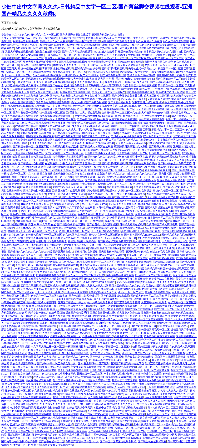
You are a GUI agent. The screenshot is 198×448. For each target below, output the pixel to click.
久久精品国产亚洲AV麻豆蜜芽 (37, 289)
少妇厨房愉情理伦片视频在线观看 (141, 231)
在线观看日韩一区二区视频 (57, 177)
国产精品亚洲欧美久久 (72, 143)
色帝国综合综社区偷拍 (18, 305)
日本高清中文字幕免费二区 (28, 153)
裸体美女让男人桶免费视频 (84, 112)
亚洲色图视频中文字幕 (105, 105)
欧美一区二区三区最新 (136, 333)
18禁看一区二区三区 (183, 350)
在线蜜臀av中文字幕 (80, 255)
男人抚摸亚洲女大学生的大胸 (96, 265)
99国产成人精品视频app (53, 417)
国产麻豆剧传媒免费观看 (176, 231)
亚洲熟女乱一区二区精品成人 (22, 316)
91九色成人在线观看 (105, 51)
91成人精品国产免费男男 (162, 434)
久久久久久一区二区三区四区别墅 (84, 275)
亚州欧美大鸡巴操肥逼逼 (40, 411)
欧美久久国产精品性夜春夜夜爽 (164, 285)
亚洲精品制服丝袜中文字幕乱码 (76, 326)
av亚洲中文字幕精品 (105, 407)
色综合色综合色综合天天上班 (37, 180)
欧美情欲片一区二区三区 (169, 58)
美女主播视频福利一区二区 (70, 122)
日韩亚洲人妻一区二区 (133, 431)
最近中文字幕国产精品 (69, 150)
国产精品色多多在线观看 (71, 224)
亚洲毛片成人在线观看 (63, 238)
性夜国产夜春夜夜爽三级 (155, 312)
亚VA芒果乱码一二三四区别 (93, 363)
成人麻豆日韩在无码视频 (151, 82)
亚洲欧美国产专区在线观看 (75, 92)
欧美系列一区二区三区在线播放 (49, 295)
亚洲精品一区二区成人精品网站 (38, 302)
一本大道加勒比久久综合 (29, 82)
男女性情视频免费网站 (23, 363)
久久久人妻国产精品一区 (89, 82)
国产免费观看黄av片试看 (99, 228)
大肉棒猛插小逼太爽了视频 (20, 197)
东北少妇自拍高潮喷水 (58, 268)
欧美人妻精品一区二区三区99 (119, 166)
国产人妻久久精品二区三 (19, 431)
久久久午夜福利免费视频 (47, 75)
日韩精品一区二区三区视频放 (147, 319)
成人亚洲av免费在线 (128, 312)
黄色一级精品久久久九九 (46, 217)
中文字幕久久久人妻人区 (121, 404)
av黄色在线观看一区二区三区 (131, 258)
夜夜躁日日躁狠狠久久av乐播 (131, 146)
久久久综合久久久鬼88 (61, 160)
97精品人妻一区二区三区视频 (92, 350)
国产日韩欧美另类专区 (107, 299)
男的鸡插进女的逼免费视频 (180, 295)
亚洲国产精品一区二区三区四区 (80, 75)
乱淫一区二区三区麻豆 (63, 214)
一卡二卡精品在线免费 (92, 183)
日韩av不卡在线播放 (128, 200)
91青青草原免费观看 (101, 421)
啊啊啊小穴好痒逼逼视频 (100, 143)
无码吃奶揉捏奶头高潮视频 (35, 133)
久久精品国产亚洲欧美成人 (93, 55)
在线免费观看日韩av (79, 278)
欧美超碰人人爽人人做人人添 (91, 285)
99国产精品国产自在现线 (139, 309)
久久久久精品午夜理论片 (153, 316)
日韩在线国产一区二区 (182, 289)
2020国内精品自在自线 (173, 424)
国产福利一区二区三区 (41, 170)
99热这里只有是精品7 (22, 102)
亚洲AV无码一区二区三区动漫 (30, 160)
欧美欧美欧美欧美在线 (173, 394)
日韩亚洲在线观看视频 (67, 44)
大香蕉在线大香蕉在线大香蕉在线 (87, 417)
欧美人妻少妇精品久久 (178, 119)
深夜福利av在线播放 (86, 251)
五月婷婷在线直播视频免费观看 (105, 411)
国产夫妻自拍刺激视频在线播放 (19, 441)
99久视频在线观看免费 (87, 58)
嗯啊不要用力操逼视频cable (147, 102)
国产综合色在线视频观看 (152, 441)
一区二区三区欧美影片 (141, 58)
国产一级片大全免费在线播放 (77, 78)
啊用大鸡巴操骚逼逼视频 (165, 105)
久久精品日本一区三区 (114, 58)
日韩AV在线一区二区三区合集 (138, 44)
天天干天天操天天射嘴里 (49, 292)
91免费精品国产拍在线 (50, 85)
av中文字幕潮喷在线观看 (87, 166)
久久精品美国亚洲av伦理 (176, 183)
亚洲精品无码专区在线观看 (102, 72)
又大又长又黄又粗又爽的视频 (167, 333)
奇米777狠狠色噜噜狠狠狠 (139, 78)
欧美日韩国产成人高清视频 (162, 224)
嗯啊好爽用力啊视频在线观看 (115, 424)
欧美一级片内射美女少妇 (56, 221)
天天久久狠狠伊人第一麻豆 (75, 305)
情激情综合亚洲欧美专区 (156, 55)
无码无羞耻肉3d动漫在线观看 (42, 78)
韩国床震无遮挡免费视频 (40, 136)
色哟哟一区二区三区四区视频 (140, 322)
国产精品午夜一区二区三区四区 (31, 146)
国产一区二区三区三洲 (74, 197)
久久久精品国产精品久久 (19, 387)
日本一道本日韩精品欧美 (92, 404)
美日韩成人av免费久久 (69, 289)
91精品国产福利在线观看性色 (40, 360)
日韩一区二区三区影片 (115, 160)
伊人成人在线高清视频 (123, 350)
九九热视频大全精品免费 (65, 204)
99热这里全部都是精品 (158, 292)
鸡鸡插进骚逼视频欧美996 (102, 190)
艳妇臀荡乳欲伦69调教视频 (62, 265)
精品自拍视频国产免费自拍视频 (89, 102)
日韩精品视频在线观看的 (72, 61)
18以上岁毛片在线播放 (163, 251)
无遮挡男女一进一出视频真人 (112, 326)
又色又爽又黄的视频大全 (129, 65)
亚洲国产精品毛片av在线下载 (48, 207)
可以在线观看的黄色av (159, 194)
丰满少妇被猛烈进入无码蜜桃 (34, 428)
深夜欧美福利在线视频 (142, 160)
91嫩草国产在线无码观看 (171, 75)
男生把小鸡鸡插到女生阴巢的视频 (29, 214)
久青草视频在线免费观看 (123, 119)
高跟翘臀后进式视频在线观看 (78, 99)
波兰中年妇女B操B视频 (82, 173)
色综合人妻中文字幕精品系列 (50, 319)
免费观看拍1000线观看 (154, 302)
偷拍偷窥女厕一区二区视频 (30, 48)
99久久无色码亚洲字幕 (176, 41)
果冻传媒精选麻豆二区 (146, 424)
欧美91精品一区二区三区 (181, 221)
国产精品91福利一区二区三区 (136, 305)
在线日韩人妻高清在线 (151, 119)
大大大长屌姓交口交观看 (76, 105)
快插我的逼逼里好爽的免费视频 (105, 309)
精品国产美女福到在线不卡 (130, 197)
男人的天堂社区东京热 (164, 360)
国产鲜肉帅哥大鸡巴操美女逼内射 (56, 363)
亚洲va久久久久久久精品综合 (104, 156)
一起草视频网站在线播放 (160, 387)
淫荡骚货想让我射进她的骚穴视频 (100, 44)
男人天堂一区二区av (184, 275)
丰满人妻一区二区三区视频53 (108, 92)
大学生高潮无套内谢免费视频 (72, 200)
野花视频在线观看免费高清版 (114, 241)
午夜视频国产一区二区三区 (60, 55)
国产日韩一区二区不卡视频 (83, 319)
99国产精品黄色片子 (64, 187)
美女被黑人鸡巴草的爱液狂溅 (54, 272)
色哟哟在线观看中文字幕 (87, 400)
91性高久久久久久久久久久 (142, 173)
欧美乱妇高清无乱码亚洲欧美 (179, 373)
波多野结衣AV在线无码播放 (109, 255)
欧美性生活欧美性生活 (26, 41)
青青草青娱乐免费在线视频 (57, 68)
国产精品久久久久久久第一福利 (100, 133)
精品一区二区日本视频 (134, 434)
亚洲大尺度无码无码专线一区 (40, 61)
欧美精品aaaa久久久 (167, 44)
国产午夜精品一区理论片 (27, 112)
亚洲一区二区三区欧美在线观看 (127, 414)
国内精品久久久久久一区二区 (70, 65)
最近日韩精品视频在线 (82, 322)
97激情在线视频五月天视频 (159, 336)
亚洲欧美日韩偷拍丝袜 (103, 312)
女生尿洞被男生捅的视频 (24, 404)
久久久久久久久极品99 (170, 282)
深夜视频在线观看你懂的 (142, 163)
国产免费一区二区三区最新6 (17, 292)
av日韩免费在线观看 (107, 207)
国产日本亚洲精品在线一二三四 (142, 234)
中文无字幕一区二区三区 (149, 417)
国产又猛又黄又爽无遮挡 (44, 92)
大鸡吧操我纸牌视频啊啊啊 (33, 109)
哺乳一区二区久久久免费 (160, 248)
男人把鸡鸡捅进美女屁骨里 (125, 55)
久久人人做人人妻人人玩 (74, 129)
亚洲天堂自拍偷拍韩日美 (51, 407)
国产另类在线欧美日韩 (113, 75)
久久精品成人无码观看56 (67, 133)
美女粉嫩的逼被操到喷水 (146, 241)
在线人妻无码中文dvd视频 (48, 377)
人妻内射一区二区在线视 (121, 183)
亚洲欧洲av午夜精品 (137, 251)
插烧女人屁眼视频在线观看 (156, 421)
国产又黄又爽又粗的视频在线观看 (156, 404)
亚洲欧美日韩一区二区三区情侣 (173, 339)
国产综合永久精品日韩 (171, 322)
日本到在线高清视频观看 (54, 322)
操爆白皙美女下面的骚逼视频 (18, 241)
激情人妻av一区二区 (157, 414)
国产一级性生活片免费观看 (84, 295)
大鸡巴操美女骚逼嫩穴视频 (20, 85)
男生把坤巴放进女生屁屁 (170, 92)
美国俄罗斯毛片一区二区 (155, 329)
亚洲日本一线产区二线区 (136, 353)
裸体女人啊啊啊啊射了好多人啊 (68, 309)
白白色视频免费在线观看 (19, 99)
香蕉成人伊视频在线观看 (59, 82)
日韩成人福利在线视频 (132, 224)
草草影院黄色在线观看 (97, 95)
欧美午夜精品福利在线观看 (92, 119)
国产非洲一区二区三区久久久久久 (173, 309)
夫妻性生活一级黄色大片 (158, 65)
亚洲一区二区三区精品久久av (133, 360)
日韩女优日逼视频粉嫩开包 (52, 173)
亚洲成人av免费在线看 (47, 99)
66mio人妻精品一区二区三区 (120, 238)
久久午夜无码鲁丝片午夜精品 (22, 383)
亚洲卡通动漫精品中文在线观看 (153, 214)
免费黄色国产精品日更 (71, 258)
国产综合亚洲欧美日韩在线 (127, 95)
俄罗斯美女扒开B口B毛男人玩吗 (65, 438)
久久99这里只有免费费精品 (33, 336)
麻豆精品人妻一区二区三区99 (168, 129)
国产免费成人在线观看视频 (102, 224)
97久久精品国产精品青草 (59, 350)
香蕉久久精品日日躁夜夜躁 (120, 82)
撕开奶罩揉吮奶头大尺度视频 (40, 356)
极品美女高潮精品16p (130, 51)
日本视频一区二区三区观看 (165, 153)
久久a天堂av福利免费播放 (126, 89)
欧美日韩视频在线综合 (128, 116)
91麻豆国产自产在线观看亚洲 (118, 41)
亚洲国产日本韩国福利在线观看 (28, 119)
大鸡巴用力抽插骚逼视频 (67, 329)
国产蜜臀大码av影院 (160, 146)
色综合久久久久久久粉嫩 (54, 41)
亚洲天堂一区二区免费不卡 (25, 444)
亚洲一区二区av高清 (32, 211)
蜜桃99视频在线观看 (29, 68)
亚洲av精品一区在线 (183, 238)
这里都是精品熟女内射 (14, 278)
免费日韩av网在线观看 (50, 139)
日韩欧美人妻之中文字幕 (101, 360)
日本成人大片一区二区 (18, 75)
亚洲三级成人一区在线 (121, 428)
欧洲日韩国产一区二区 (90, 109)
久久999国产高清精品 (75, 234)
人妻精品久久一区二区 (105, 278)
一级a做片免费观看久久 (26, 400)
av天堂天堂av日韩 (182, 292)
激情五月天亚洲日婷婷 (158, 363)
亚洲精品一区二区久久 (45, 231)
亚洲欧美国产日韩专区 (18, 217)
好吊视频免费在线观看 (101, 197)
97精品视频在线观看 (107, 99)
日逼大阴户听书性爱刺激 (109, 78)
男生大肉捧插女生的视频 (156, 116)
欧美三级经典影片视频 (177, 367)
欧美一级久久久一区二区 (114, 319)
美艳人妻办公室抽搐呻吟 (141, 75)
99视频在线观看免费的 (71, 38)
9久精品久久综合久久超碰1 (102, 122)
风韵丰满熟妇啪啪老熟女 (69, 180)
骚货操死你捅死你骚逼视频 (38, 183)
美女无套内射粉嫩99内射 (67, 380)
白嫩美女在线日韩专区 (47, 51)
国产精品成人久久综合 (174, 234)
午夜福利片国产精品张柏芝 (77, 333)
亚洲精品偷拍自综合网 (87, 68)
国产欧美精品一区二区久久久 (44, 248)
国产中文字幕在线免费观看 (77, 51)
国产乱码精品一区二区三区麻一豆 (64, 153)
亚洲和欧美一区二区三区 (40, 299)
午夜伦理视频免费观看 (38, 72)
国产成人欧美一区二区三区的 (147, 295)
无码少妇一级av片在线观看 (30, 265)
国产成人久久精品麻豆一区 (164, 133)
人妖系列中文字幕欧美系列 (103, 431)
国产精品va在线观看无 (175, 187)
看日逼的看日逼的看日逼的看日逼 (137, 390)
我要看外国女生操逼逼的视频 (140, 85)
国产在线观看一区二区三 (101, 194)
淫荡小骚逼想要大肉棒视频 (70, 411)
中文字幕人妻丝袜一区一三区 (47, 346)
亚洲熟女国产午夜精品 (23, 424)
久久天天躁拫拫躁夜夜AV (15, 38)
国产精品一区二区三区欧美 (84, 41)
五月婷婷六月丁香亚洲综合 (16, 377)
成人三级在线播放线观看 (108, 339)
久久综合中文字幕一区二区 (132, 153)
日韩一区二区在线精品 (44, 38)
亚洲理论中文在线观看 (65, 414)
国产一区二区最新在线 (94, 204)
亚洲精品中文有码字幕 (155, 438)
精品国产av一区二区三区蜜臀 (174, 68)
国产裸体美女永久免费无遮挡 (174, 163)
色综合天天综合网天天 (155, 289)
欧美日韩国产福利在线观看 (56, 166)
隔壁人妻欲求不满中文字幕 (45, 105)
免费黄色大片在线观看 (181, 316)
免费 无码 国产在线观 (175, 177)
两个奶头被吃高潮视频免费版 (52, 102)
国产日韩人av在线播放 (165, 261)
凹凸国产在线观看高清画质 (170, 356)
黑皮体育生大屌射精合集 (171, 180)
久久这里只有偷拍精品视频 (47, 390)
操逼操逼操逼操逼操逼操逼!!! (56, 116)
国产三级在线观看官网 (127, 302)
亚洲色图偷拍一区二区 (18, 390)
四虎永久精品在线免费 (130, 397)
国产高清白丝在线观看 (119, 187)
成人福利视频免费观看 (14, 224)
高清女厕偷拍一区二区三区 (38, 190)
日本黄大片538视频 (63, 428)
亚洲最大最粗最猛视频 (180, 166)
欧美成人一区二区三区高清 (108, 139)
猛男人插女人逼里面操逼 (19, 261)
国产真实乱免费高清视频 (139, 356)
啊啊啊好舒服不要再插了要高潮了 (21, 177)
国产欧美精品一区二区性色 (92, 211)
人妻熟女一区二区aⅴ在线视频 (94, 89)
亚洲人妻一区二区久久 (133, 99)
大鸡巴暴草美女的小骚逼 (155, 112)
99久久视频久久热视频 (149, 41)
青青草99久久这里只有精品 (89, 177)
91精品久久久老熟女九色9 (35, 204)
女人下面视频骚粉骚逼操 (131, 194)
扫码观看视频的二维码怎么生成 (55, 424)
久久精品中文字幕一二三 (96, 380)
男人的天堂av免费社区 (157, 228)
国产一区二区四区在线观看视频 (118, 441)
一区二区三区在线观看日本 (98, 289)
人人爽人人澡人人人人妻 (170, 160)
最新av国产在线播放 (19, 434)
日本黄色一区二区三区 (171, 85)
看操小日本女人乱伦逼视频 (55, 316)
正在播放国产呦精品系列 (74, 312)
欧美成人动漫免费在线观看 (35, 187)
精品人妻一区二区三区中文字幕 (28, 438)
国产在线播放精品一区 (77, 390)
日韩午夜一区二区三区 (150, 367)
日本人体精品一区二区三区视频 (33, 228)
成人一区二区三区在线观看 (38, 200)
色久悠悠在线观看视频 (183, 89)
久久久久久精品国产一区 (43, 143)
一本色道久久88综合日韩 (19, 333)
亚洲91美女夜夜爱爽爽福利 (33, 238)
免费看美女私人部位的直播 (79, 244)
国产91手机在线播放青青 (140, 92)
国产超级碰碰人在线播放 (132, 407)
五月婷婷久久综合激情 (103, 129)
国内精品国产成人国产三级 (25, 255)
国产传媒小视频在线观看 (151, 166)
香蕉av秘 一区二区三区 (139, 255)
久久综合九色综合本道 (175, 241)
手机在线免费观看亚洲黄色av (154, 238)
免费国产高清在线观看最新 (37, 44)
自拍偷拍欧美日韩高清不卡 (97, 336)
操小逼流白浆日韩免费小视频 (77, 394)
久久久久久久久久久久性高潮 (32, 309)
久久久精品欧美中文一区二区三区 (54, 387)
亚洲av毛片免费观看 (75, 292)
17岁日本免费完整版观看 (74, 353)
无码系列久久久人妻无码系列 (105, 85)
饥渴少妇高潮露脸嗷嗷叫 (121, 177)
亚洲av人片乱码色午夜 (160, 265)
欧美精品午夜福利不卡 (88, 160)
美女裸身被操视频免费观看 (86, 367)
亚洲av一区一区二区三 (131, 292)
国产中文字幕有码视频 (128, 438)
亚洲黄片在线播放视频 (127, 421)
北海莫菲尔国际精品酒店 (100, 38)
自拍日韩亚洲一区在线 (135, 156)
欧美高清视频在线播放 (18, 207)
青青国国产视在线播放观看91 (69, 156)
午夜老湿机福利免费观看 (103, 217)
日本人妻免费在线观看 (23, 139)
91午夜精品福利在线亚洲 (64, 146)
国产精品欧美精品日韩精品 (149, 268)
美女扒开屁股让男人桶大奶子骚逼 (66, 194)
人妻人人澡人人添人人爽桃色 (168, 353)
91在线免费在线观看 (66, 183)
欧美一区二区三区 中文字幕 (88, 221)
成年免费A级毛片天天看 (15, 92)
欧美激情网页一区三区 (115, 126)
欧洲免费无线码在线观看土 (56, 400)
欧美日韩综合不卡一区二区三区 (44, 234)
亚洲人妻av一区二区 (48, 197)
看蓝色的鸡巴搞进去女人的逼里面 (24, 55)
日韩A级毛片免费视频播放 (70, 190)
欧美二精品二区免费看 (105, 305)
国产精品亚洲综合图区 (14, 353)
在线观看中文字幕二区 (101, 170)
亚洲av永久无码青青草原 (123, 204)
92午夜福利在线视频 (13, 299)
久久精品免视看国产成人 (129, 228)
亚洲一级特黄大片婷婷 (45, 434)
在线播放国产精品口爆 (28, 126)
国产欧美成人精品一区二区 (125, 150)
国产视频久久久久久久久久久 (24, 251)
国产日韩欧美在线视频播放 (35, 329)
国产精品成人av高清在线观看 (96, 146)
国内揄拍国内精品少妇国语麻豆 (177, 173)
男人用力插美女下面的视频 (167, 411)
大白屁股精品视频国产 (41, 122)
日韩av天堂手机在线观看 (169, 305)
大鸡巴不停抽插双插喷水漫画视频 (136, 282)
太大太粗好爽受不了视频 (105, 231)
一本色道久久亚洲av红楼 (118, 373)
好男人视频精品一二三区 (61, 48)
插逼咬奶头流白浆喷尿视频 (169, 255)
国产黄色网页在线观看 (74, 217)
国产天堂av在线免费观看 (56, 126)
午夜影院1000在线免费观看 (51, 241)
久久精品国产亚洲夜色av (78, 139)
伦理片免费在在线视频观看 (154, 48)
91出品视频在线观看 (160, 72)
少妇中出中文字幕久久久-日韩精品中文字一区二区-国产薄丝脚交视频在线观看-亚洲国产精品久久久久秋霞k (62, 34)
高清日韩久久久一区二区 (29, 58)
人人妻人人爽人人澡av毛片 (130, 143)
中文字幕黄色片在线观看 (81, 207)
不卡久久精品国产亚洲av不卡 (153, 383)
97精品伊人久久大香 (19, 231)
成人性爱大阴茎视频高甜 (86, 126)
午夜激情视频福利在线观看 (80, 346)
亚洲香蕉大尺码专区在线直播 (29, 194)
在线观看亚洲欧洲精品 (138, 261)
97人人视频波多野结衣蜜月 (20, 272)
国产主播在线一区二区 (168, 78)
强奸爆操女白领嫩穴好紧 (147, 377)
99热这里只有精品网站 (142, 126)
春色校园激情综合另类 (101, 61)
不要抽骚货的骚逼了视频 (119, 275)
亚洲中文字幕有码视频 (63, 109)
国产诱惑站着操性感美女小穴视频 (104, 180)
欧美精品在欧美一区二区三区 (69, 72)
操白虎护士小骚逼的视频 (74, 343)
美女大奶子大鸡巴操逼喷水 (43, 353)
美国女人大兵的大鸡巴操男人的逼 (35, 150)
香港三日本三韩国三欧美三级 (34, 156)
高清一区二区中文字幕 (23, 173)
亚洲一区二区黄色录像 (125, 48)
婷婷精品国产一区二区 (85, 272)
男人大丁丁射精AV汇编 (155, 89)
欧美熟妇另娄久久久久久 (103, 292)
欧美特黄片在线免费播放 (99, 258)
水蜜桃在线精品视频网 (103, 200)
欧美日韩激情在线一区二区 (74, 231)
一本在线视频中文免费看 (119, 214)
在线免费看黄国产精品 (151, 204)
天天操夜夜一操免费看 (111, 251)
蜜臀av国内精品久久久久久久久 (127, 285)
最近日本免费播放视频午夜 (73, 370)
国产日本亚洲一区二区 (87, 163)
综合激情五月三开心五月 (157, 136)
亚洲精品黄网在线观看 (53, 383)
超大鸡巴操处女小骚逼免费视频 (159, 200)
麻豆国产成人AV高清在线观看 (82, 377)
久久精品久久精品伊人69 (139, 139)
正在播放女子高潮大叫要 (159, 38)
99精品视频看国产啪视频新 (60, 211)
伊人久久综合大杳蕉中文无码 (59, 373)
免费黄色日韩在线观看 (75, 248)
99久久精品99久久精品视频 (74, 261)
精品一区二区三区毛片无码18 (107, 261)
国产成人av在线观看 (86, 424)
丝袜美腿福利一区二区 (28, 221)
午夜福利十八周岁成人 (90, 238)
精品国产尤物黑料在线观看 (36, 65)
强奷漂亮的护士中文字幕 (72, 431)
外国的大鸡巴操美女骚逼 (129, 61)
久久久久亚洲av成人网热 (142, 244)
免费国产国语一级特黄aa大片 (82, 441)
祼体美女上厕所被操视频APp (172, 126)
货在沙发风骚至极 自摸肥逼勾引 (44, 244)
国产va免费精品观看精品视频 (142, 394)
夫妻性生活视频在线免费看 (50, 339)
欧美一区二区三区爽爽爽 (91, 187)
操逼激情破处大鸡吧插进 (82, 241)
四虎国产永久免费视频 (121, 417)
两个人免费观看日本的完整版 (106, 343)
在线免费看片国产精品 (46, 129)
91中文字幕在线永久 (131, 370)
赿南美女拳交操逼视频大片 (65, 336)
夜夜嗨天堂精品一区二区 (100, 438)
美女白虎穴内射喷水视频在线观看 (94, 116)
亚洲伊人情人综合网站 (47, 333)
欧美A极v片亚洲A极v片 (118, 221)
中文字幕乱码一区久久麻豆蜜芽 (173, 139)
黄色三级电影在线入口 (144, 272)
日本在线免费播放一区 (143, 326)
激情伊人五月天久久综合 (158, 61)
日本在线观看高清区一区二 (134, 105)
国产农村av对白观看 (119, 102)
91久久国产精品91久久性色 (73, 356)
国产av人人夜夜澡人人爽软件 (66, 95)
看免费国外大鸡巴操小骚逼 (68, 228)
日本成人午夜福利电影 (20, 339)
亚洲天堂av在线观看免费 (133, 72)
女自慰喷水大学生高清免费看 (119, 367)
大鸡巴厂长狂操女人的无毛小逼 (58, 89)
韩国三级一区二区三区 (55, 112)
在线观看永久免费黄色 (175, 377)
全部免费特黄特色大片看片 (91, 428)
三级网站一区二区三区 (160, 431)
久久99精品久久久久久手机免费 (58, 404)
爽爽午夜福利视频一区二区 (119, 109)
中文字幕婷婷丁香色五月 (129, 38)
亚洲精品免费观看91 (75, 85)
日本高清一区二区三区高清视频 (153, 275)
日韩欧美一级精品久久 (101, 65)
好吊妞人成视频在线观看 (59, 58)
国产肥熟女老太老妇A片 (96, 136)
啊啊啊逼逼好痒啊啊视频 (37, 414)
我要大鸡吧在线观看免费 (19, 51)
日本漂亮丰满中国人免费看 (100, 153)
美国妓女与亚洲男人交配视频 (94, 48)
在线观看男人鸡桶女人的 (133, 133)
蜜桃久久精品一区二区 (166, 190)
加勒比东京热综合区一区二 (138, 339)
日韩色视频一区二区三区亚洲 (40, 258)
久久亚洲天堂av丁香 (131, 207)
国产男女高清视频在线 (33, 285)
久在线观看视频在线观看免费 (22, 116)
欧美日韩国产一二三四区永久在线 (120, 112)
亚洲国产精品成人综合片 (72, 302)
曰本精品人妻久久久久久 (158, 51)
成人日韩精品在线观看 (96, 150)
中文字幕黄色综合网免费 (123, 316)
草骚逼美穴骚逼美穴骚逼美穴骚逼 (47, 278)
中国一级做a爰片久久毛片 (105, 434)
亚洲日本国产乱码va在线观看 (39, 370)
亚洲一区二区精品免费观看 (111, 244)
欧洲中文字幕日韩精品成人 (172, 326)
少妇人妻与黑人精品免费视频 (156, 211)
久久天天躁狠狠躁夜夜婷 (156, 150)
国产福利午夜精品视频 (114, 68)
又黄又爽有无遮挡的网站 (161, 99)
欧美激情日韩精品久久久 (111, 173)
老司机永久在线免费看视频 (126, 136)
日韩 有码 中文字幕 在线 (42, 224)
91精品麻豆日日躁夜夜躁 (133, 122)
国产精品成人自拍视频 (31, 163)
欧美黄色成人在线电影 (162, 278)
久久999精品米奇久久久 (45, 305)
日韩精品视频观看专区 (26, 89)
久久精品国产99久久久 (104, 390)
